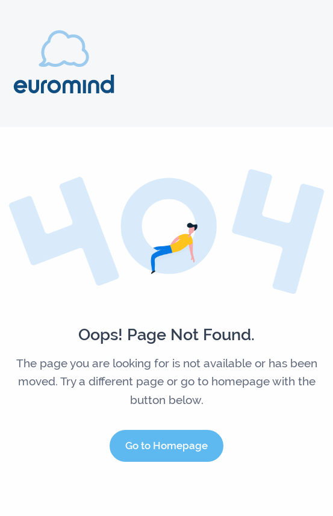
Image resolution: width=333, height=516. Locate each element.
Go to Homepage (166, 446)
